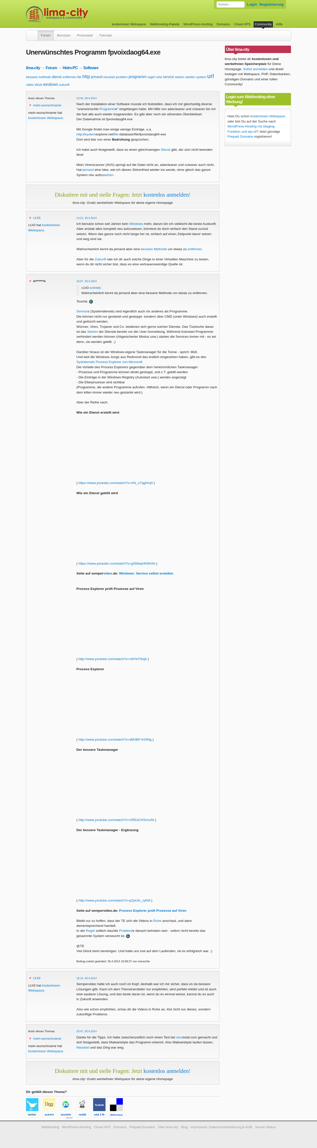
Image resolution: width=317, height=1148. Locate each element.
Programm (107, 109)
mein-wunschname (47, 105)
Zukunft (100, 259)
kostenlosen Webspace (45, 118)
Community (263, 24)
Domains (223, 24)
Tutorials (105, 35)
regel (151, 77)
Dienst (165, 149)
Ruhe (157, 921)
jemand (97, 77)
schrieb (95, 288)
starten (190, 77)
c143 (36, 218)
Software (90, 67)
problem (122, 77)
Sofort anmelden (255, 69)
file (79, 77)
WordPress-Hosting (198, 24)
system (201, 77)
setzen (179, 77)
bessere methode (38, 77)
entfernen (69, 77)
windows (50, 84)
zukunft (64, 85)
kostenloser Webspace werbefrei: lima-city (75, 14)
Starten (92, 331)
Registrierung (272, 4)
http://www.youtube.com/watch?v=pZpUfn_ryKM (114, 900)
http (86, 76)
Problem (125, 931)
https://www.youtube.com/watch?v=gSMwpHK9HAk (117, 563)
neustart (109, 77)
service (168, 77)
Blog (184, 1127)
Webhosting (50, 1127)
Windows (136, 224)
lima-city (33, 67)
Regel (90, 931)
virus (38, 85)
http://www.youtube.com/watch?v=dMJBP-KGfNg (115, 739)
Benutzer (63, 35)
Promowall (85, 35)
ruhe (159, 77)
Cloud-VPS (242, 24)
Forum (46, 35)
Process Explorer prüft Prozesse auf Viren (152, 910)
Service (82, 311)
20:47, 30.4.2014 (87, 1031)
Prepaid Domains (240, 136)
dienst (57, 77)
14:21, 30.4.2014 (87, 217)
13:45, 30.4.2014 (87, 98)
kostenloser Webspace (129, 24)
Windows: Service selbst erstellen (146, 573)
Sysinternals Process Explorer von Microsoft (109, 362)
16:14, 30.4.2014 (87, 978)
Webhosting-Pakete (164, 24)
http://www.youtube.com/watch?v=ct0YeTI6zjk (113, 659)
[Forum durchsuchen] (230, 4)
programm (138, 77)
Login (252, 4)
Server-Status (265, 1127)
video (30, 85)
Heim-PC (70, 67)
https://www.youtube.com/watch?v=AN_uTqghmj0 (116, 483)
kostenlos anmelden (166, 194)
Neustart (83, 1047)
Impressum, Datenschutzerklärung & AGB (221, 1127)
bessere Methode (154, 249)
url (210, 76)
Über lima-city (168, 1127)
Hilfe (279, 24)
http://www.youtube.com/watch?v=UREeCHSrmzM (116, 820)
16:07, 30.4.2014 (87, 281)
